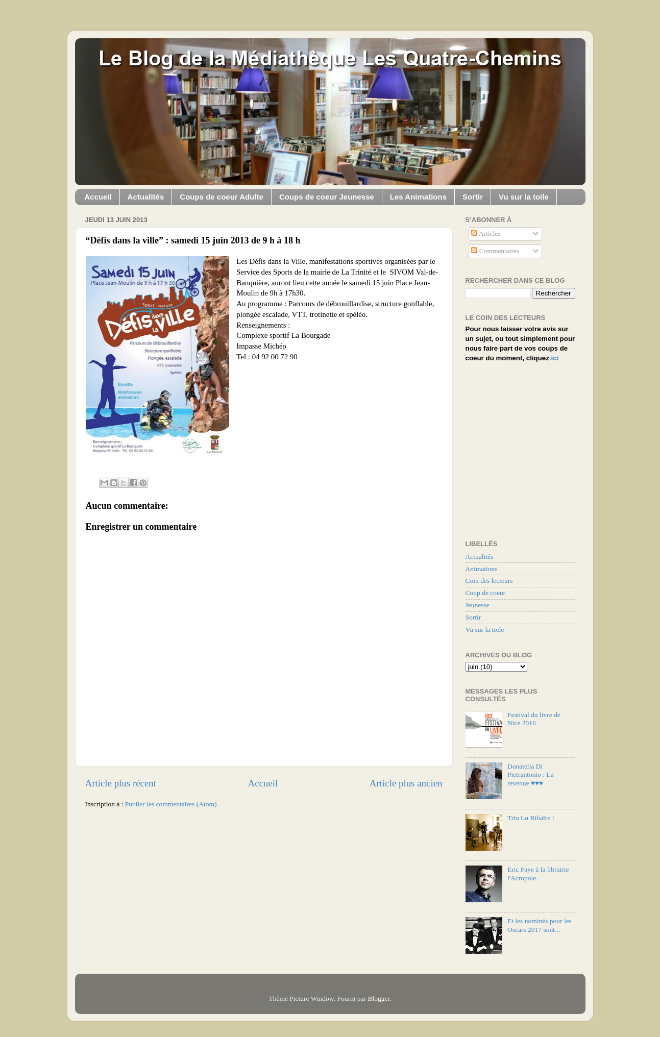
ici (555, 358)
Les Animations (418, 196)
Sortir (472, 196)
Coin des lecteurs (489, 580)
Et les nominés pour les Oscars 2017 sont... (539, 925)
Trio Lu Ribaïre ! (530, 818)
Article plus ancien (406, 783)
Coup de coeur (486, 593)
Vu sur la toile (524, 196)
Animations (482, 569)
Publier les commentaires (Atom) (171, 804)
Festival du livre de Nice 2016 (533, 719)
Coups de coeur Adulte (221, 196)
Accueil (97, 196)
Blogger (378, 998)
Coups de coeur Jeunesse (326, 196)
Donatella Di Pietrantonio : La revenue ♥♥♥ (530, 774)
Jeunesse (478, 605)
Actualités (146, 196)
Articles (485, 233)
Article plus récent (121, 783)
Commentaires (495, 251)
